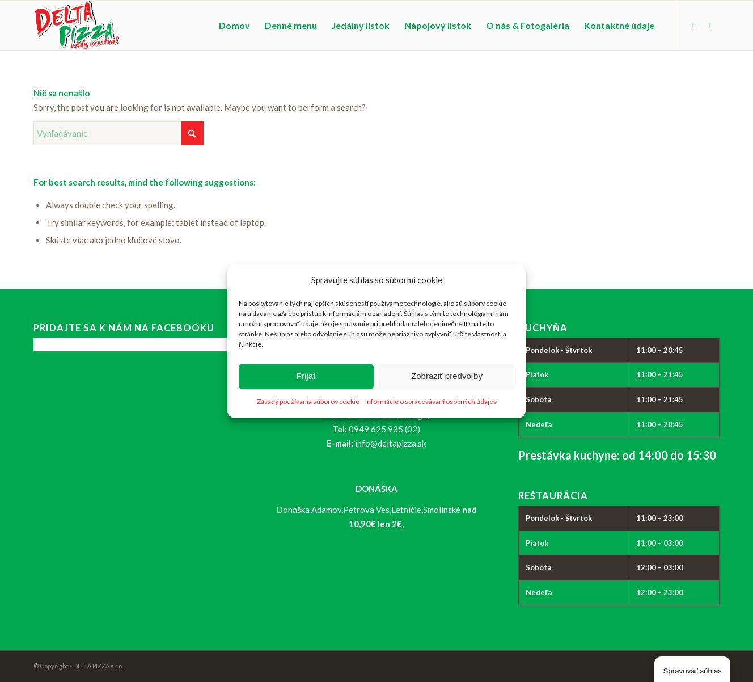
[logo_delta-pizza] (76, 25)
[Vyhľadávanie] (118, 133)
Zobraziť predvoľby (447, 376)
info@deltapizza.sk (390, 443)
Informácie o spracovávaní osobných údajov (431, 401)
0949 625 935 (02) (384, 429)
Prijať (306, 376)
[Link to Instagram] (711, 24)
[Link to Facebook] (694, 24)
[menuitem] (234, 25)
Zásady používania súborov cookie (308, 401)
